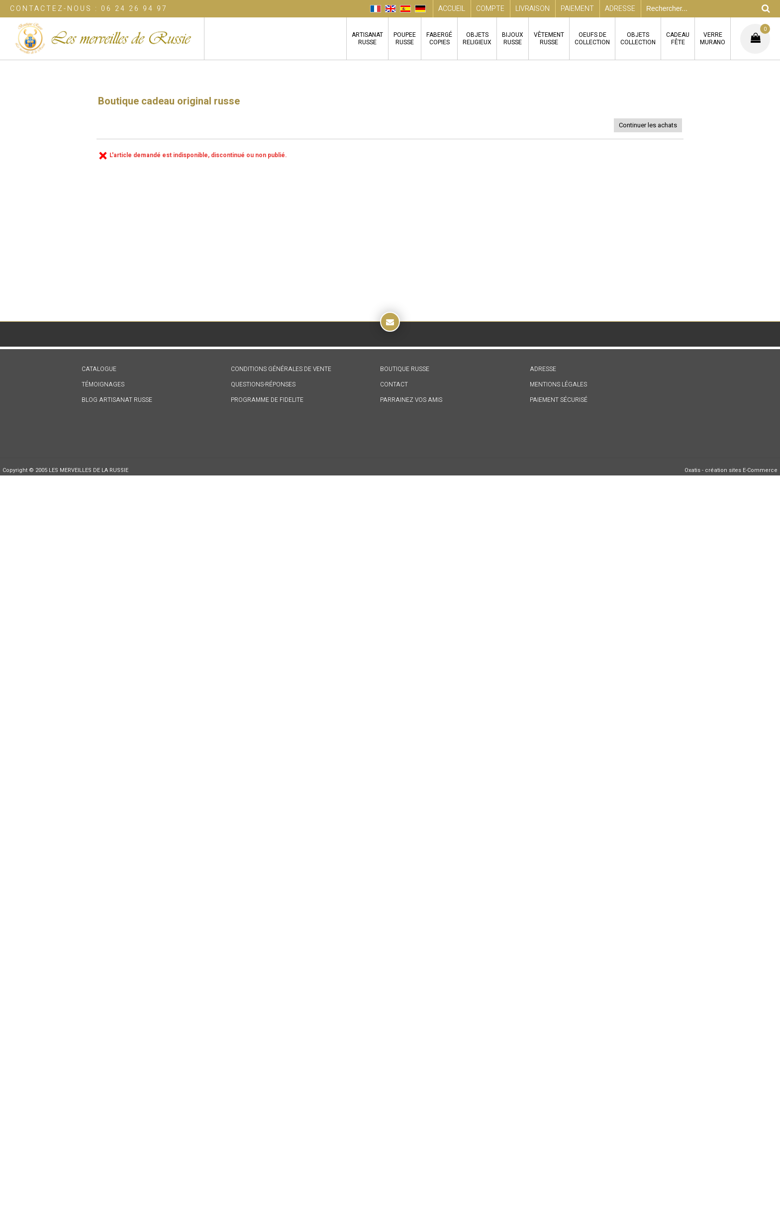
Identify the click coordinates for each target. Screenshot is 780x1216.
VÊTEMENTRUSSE (549, 38)
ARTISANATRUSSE (367, 38)
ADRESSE (543, 369)
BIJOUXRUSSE (512, 38)
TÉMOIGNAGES (103, 384)
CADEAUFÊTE (677, 38)
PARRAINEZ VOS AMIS (411, 399)
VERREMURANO (712, 38)
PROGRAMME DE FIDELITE (267, 399)
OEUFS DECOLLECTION (592, 38)
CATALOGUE (99, 369)
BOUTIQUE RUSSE (404, 369)
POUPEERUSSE (404, 38)
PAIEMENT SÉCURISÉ (558, 399)
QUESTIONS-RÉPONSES (263, 384)
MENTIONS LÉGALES (558, 384)
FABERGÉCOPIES (439, 38)
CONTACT (394, 384)
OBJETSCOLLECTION (638, 38)
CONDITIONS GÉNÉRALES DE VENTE (281, 369)
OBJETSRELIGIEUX (477, 38)
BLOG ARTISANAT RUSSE (117, 399)
